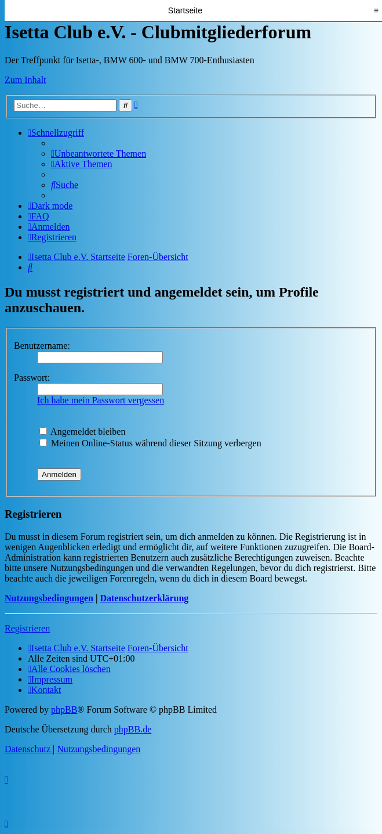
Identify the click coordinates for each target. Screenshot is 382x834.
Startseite (185, 10)
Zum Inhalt (25, 80)
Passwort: (32, 377)
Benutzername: (42, 346)
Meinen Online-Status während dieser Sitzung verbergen (150, 443)
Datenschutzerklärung (144, 598)
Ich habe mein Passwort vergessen (100, 400)
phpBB (64, 709)
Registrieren (27, 628)
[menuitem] (98, 153)
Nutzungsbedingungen (49, 598)
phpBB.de (132, 729)
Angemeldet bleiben (82, 431)
